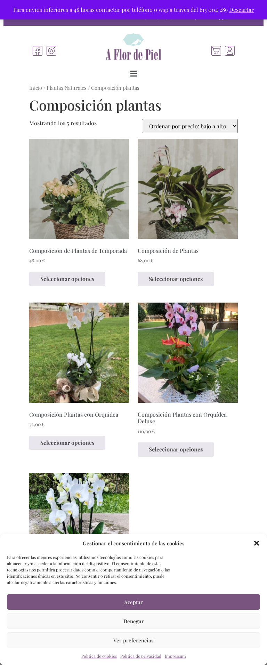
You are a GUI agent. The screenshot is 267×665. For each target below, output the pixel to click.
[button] (256, 543)
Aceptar (133, 602)
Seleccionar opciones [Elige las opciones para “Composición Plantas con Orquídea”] (67, 442)
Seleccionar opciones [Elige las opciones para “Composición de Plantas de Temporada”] (67, 278)
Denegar (133, 621)
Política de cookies (99, 656)
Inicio (35, 87)
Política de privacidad (140, 656)
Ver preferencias (133, 640)
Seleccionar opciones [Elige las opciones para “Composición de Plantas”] (176, 278)
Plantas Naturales (67, 87)
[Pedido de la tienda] (190, 126)
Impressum (175, 656)
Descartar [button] (241, 9)
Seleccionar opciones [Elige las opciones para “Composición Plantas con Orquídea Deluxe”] (176, 449)
